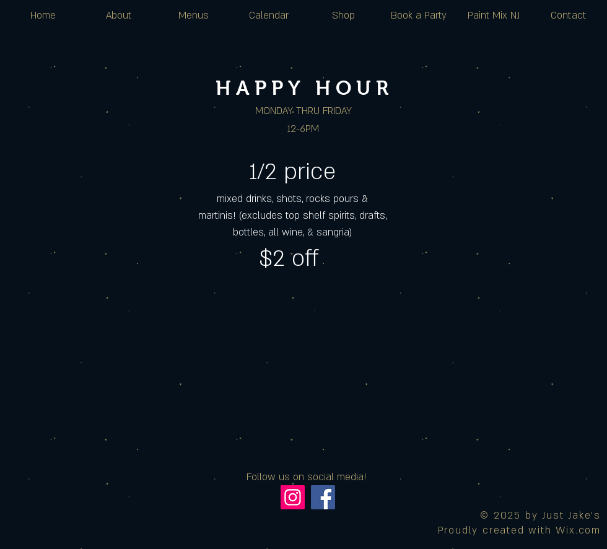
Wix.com (578, 530)
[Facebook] (323, 497)
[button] (268, 15)
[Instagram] (293, 497)
